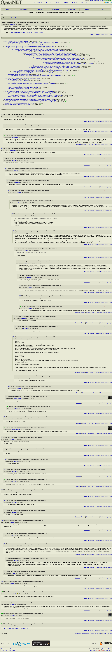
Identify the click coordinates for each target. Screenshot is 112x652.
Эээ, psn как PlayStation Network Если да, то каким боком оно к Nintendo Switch (29, 92)
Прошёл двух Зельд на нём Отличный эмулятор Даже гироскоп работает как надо (26, 100)
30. (2, 520)
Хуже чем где (36, 57)
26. (17, 261)
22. (14, 316)
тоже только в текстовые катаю (16, 88)
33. (5, 533)
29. (5, 510)
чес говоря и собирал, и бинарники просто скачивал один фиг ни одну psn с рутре (26, 91)
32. (14, 336)
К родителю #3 (90, 423)
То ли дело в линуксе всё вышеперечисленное (44, 69)
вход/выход (71, 9)
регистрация (100, 0)
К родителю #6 (90, 392)
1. (2, 114)
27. (19, 275)
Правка (97, 34)
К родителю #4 (90, 403)
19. (12, 213)
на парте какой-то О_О (17, 80)
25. (5, 416)
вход (95, 0)
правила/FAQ (24, 9)
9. (9, 190)
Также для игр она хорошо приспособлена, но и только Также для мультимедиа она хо (48, 54)
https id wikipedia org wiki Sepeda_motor (14, 104)
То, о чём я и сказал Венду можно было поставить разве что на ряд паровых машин (65, 63)
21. (14, 231)
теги (86, 2)
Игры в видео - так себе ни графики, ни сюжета (17, 86)
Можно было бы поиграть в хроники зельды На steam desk (19, 78)
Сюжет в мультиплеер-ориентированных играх (20, 87)
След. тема (109, 633)
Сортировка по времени (103, 109)
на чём (10, 79)
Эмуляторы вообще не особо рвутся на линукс (20, 48)
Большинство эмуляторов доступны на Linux (23, 71)
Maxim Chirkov (106, 649)
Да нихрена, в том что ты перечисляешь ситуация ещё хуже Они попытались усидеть (52, 55)
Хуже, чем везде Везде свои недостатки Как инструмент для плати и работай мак (57, 58)
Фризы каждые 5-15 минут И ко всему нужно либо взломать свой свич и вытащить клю (31, 42)
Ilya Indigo (31, 103)
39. (6, 396)
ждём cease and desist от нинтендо (13, 41)
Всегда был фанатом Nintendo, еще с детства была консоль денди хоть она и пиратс (30, 44)
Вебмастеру (107, 650)
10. (2, 490)
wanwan (28, 104)
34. (20, 296)
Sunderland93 (39, 71)
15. (5, 500)
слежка (87, 9)
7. (2, 437)
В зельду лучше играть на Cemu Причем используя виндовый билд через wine (29, 83)
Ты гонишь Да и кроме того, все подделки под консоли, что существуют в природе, (37, 50)
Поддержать (100, 650)
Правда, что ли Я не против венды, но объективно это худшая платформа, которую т (44, 53)
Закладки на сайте (6, 649)
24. (16, 248)
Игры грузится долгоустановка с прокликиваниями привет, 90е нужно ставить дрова (51, 67)
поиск (40, 9)
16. (11, 200)
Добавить (93, 650)
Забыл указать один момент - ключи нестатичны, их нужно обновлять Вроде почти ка (34, 95)
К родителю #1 (90, 144)
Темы (100, 633)
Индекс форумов (94, 633)
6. (7, 180)
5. (5, 168)
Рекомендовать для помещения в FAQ (83, 633)
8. (4, 449)
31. (20, 285)
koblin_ (56, 96)
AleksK (53, 101)
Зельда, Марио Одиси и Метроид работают (16, 103)
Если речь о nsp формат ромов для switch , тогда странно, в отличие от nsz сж (29, 94)
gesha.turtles (52, 100)
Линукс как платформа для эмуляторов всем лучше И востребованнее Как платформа (66, 61)
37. (6, 558)
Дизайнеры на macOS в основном (38, 65)
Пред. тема (104, 633)
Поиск (82, 2)
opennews (12, 24)
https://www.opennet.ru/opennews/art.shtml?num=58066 (27, 32)
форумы (8, 9)
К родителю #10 (90, 517)
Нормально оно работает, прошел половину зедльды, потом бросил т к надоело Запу (30, 96)
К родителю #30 (90, 554)
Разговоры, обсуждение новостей (14, 17)
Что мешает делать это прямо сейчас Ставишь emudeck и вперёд (25, 82)
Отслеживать (108, 18)
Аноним (26, 41)
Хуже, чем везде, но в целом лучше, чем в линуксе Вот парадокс (56, 59)
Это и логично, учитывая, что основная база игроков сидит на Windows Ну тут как (33, 49)
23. (16, 326)
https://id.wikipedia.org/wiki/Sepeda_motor (16, 628)
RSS (103, 9)
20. (9, 386)
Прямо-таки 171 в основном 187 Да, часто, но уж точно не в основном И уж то (53, 66)
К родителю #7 (90, 476)
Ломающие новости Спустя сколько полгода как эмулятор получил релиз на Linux (26, 46)
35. (5, 543)
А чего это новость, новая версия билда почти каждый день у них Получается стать (26, 99)
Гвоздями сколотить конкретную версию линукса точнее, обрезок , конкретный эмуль (40, 70)
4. (4, 158)
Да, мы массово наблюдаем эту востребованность (56, 62)
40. (16, 376)
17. (5, 469)
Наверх (97, 121)
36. (5, 571)
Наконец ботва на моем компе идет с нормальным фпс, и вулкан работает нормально (27, 101)
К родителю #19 (90, 323)
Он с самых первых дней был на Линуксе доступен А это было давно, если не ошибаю (31, 75)
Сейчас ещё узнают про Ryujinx (16, 74)
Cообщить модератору (106, 34)
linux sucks (21, 51)
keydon (76, 67)
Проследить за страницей (9, 650)
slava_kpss (51, 46)
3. (2, 148)
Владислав (56, 44)
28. (6, 459)
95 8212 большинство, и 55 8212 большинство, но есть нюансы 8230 (33, 72)
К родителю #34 (90, 312)
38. (2, 581)
